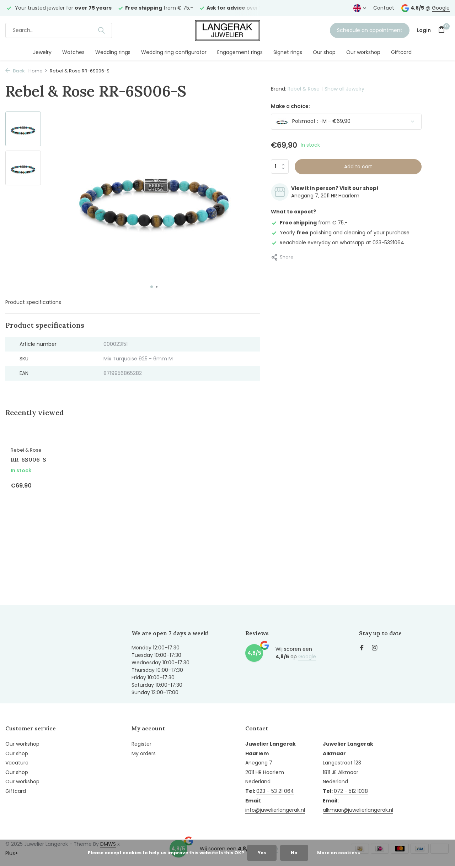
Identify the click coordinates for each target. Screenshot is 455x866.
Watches (73, 52)
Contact (383, 7)
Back (15, 70)
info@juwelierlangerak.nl (275, 809)
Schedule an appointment (369, 30)
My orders (144, 753)
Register (141, 743)
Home (38, 70)
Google (441, 7)
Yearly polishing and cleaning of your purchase (340, 232)
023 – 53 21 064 (275, 791)
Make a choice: (290, 106)
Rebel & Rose (304, 88)
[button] (151, 286)
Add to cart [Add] (358, 166)
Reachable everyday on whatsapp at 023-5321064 (337, 242)
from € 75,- (309, 222)
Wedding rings (112, 52)
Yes (262, 853)
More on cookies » (338, 853)
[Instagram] (375, 648)
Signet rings (287, 52)
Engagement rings (240, 52)
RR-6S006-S (28, 459)
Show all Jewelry (344, 88)
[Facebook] (362, 648)
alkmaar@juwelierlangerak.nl (358, 809)
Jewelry (42, 52)
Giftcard (401, 52)
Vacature (16, 762)
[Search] (58, 30)
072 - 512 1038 (351, 791)
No (294, 853)
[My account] (424, 30)
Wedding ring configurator (174, 52)
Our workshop (363, 52)
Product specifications (33, 302)
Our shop (324, 52)
